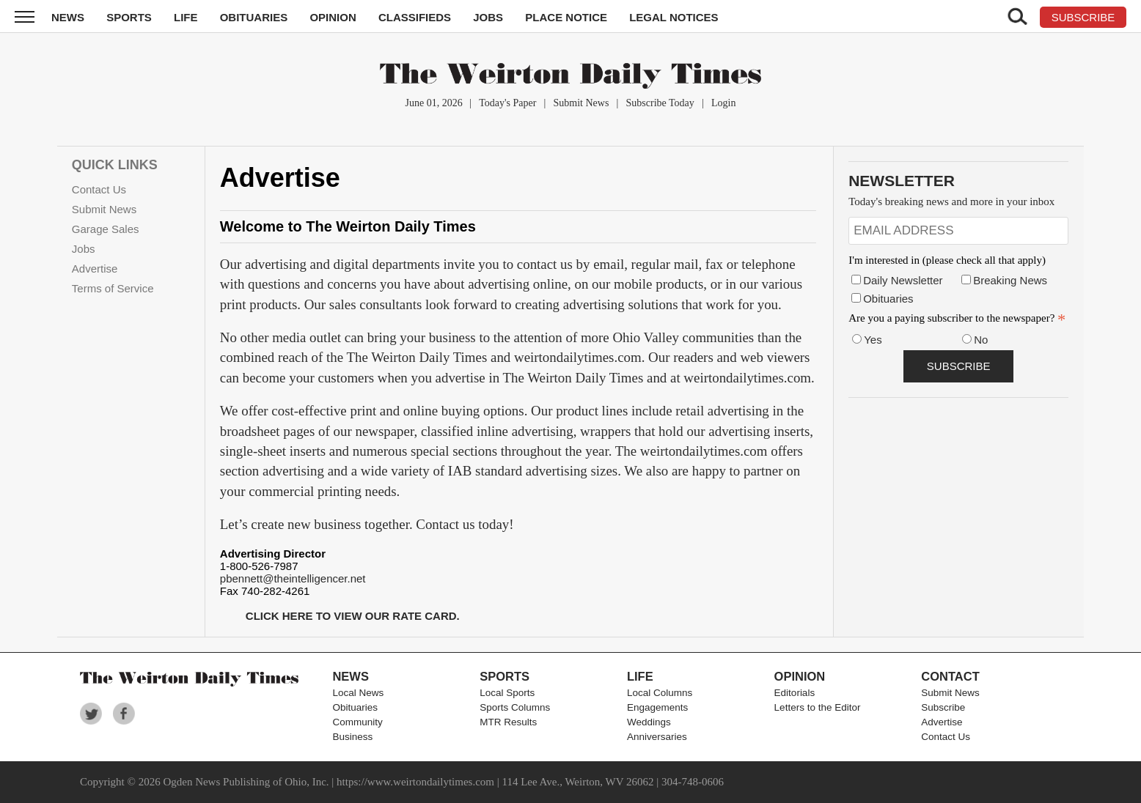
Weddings (649, 722)
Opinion (332, 17)
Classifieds (414, 17)
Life (186, 17)
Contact (950, 676)
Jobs (488, 17)
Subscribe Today (660, 102)
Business (352, 736)
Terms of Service (113, 288)
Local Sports (507, 692)
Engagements (657, 707)
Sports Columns (515, 707)
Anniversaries (657, 736)
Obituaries (254, 17)
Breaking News (1010, 280)
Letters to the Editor (817, 707)
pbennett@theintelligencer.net (293, 578)
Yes (872, 339)
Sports (129, 17)
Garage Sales (105, 229)
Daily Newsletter (902, 280)
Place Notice (566, 17)
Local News (358, 692)
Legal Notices (673, 17)
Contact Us (99, 189)
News (67, 17)
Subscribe (943, 707)
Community (357, 722)
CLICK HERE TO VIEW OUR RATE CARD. (353, 616)
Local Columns (659, 692)
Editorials (794, 692)
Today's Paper (507, 102)
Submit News (581, 102)
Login (723, 102)
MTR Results (508, 722)
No (981, 339)
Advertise (95, 268)
